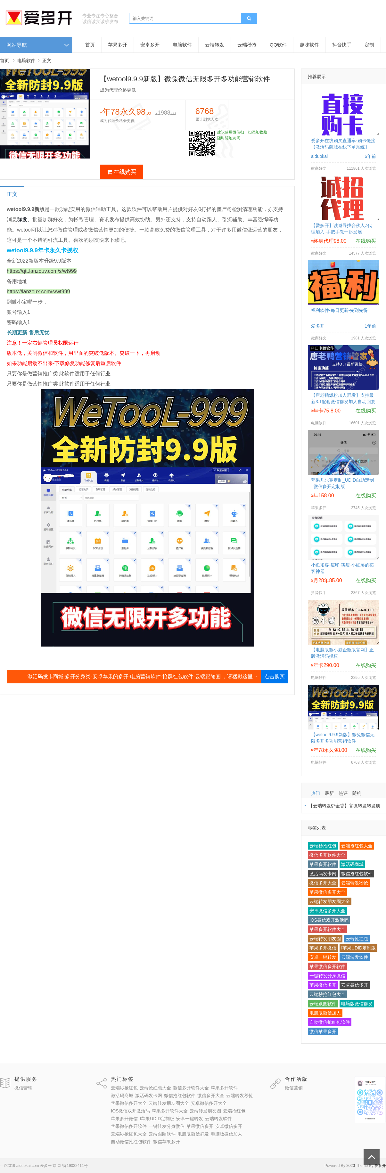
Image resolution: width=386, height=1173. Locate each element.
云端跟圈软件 (322, 1003)
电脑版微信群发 (357, 1003)
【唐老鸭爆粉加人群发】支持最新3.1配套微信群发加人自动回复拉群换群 (343, 402)
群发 (22, 219)
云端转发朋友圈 (325, 938)
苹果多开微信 (322, 947)
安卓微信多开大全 (327, 910)
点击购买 (274, 676)
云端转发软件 (354, 957)
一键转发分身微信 (327, 975)
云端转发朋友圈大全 (329, 901)
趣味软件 (309, 44)
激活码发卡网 (322, 873)
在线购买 (121, 172)
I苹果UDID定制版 (358, 947)
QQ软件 (278, 44)
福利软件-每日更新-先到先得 (339, 310)
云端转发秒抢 (354, 882)
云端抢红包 (357, 938)
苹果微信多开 (322, 985)
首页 (90, 44)
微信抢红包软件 (357, 873)
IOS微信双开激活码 (329, 920)
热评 (343, 793)
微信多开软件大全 (327, 855)
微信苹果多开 (322, 1031)
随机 (356, 793)
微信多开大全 (322, 882)
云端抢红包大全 (357, 845)
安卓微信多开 (354, 985)
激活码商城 (352, 864)
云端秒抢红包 (322, 845)
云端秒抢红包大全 (327, 994)
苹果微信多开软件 (327, 966)
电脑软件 (182, 44)
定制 (369, 44)
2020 (350, 1165)
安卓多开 (150, 44)
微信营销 (23, 1087)
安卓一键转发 (322, 957)
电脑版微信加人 (325, 1012)
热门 (315, 793)
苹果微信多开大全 (327, 892)
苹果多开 (117, 44)
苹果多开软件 (322, 864)
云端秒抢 (247, 44)
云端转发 (214, 44)
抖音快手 (341, 44)
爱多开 (380, 1165)
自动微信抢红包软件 (329, 1022)
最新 (329, 793)
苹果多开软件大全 (327, 929)
